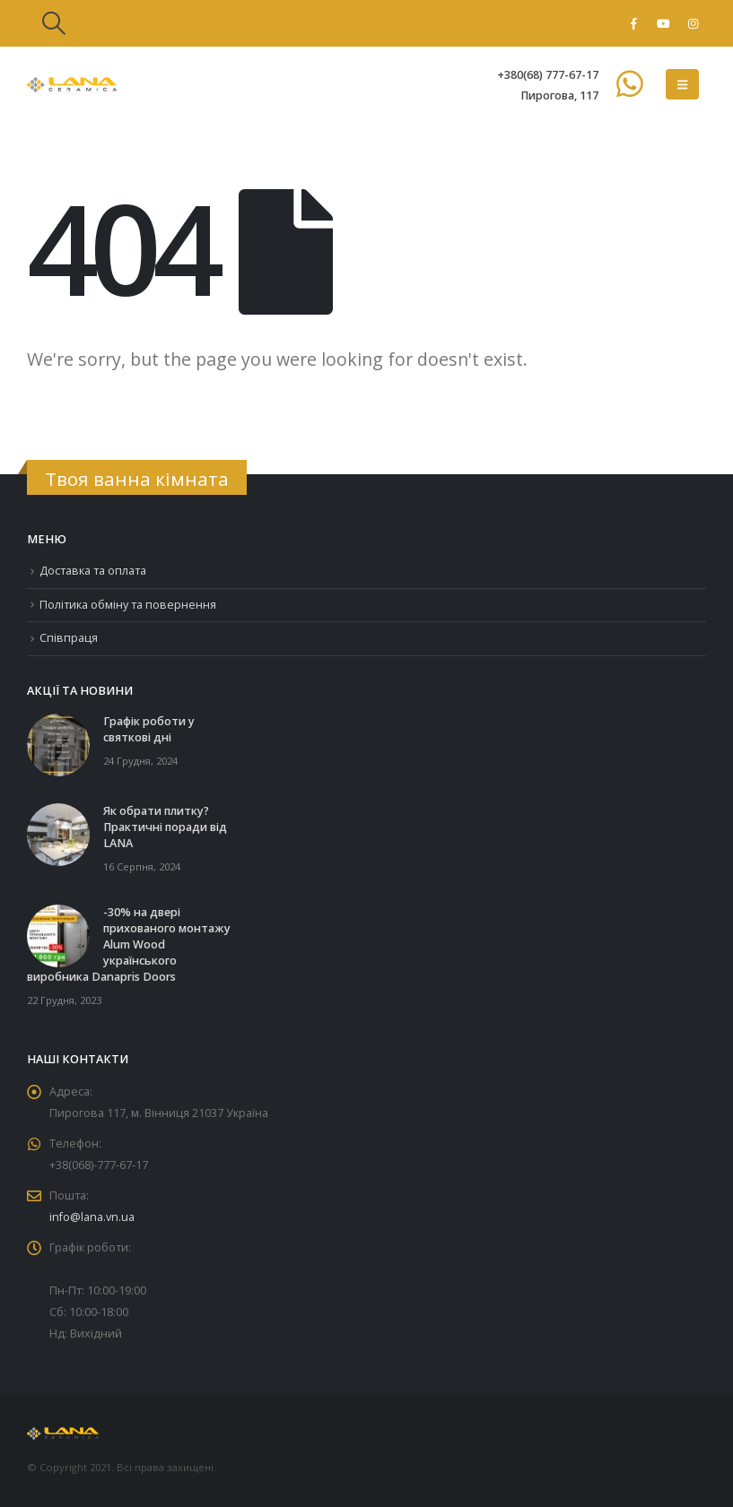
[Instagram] (692, 23)
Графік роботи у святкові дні (149, 729)
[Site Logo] (72, 84)
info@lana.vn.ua (92, 1217)
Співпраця (68, 637)
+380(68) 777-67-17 (547, 74)
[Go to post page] (58, 743)
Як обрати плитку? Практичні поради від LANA (165, 827)
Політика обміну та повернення (127, 604)
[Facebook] (633, 23)
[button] (53, 23)
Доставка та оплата (92, 570)
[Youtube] (663, 23)
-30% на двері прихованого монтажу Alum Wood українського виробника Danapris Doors (129, 944)
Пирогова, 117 (559, 95)
